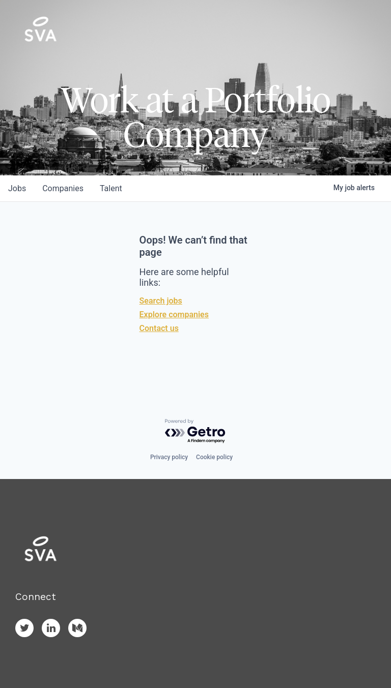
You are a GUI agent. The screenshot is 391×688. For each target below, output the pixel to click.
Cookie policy (214, 457)
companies (62, 188)
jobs (17, 188)
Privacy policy (169, 457)
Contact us (159, 328)
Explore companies (174, 314)
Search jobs (160, 301)
